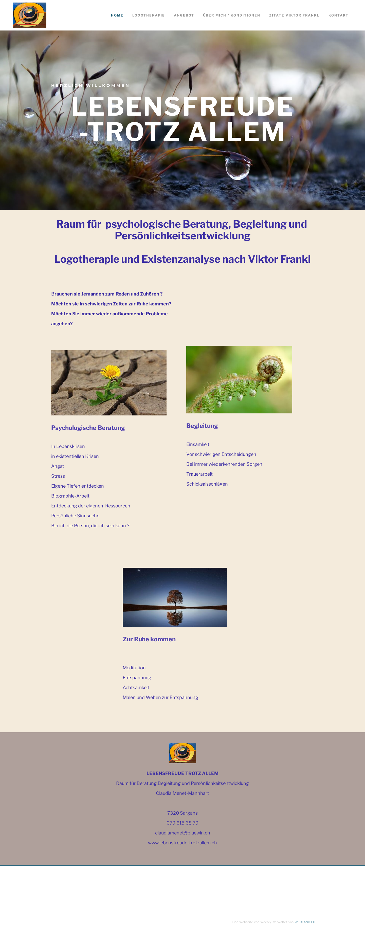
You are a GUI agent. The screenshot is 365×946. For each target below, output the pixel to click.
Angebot (184, 15)
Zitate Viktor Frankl (294, 15)
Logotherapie (148, 15)
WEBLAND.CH (305, 922)
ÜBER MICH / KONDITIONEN (231, 15)
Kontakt (338, 15)
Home (117, 15)
